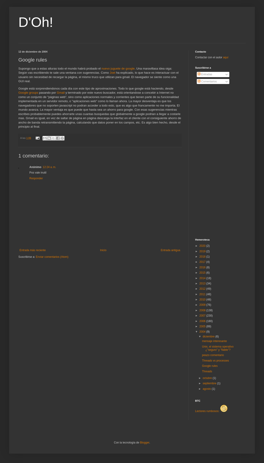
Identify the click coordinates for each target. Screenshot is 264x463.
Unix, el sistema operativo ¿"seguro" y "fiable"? (217, 348)
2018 (202, 256)
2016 (202, 267)
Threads (207, 371)
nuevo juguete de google (118, 68)
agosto (207, 388)
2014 (202, 278)
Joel (112, 72)
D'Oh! (35, 22)
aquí (225, 57)
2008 (202, 310)
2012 (202, 288)
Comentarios (207, 81)
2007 (202, 315)
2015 (202, 272)
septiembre (210, 383)
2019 (202, 251)
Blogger (144, 442)
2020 (202, 245)
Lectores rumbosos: (211, 411)
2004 (202, 331)
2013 (202, 283)
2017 (202, 262)
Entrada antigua (170, 250)
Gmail (61, 92)
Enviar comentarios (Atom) (52, 256)
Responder (36, 178)
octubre (208, 378)
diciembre (209, 336)
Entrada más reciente (33, 250)
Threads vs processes (215, 360)
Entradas (205, 74)
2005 (202, 326)
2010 (202, 299)
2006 (202, 321)
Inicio (103, 250)
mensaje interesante (214, 341)
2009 (202, 304)
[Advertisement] (213, 161)
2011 (202, 294)
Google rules (210, 366)
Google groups (28, 92)
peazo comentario (213, 355)
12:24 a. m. (49, 167)
